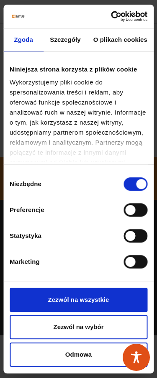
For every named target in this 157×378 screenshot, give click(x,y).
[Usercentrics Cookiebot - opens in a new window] (111, 16)
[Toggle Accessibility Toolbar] (136, 357)
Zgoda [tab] (23, 39)
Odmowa (78, 354)
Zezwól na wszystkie (78, 299)
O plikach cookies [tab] (120, 39)
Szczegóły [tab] (65, 39)
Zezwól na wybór (78, 326)
